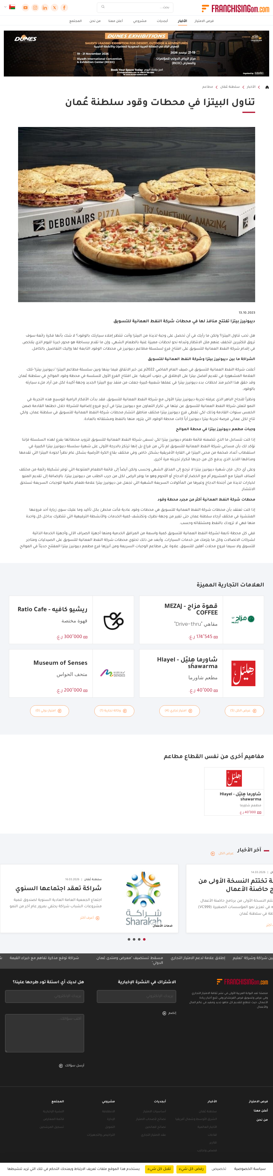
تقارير (213, 1143)
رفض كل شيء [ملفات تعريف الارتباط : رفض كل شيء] (191, 1169)
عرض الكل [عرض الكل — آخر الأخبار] (222, 853)
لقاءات (212, 1135)
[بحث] (138, 7)
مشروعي (140, 21)
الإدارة (111, 1119)
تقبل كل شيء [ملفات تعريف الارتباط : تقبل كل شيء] (159, 1169)
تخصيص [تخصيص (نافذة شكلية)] (219, 1169)
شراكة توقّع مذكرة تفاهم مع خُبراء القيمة (36, 958)
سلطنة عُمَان (230, 87)
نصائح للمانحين (155, 1127)
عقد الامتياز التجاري (153, 1135)
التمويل (110, 1127)
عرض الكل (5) (243, 711)
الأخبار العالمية (207, 1127)
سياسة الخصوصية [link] (250, 1169)
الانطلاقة (108, 1112)
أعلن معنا (115, 21)
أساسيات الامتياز (154, 1112)
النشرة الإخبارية (53, 1112)
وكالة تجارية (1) (113, 711)
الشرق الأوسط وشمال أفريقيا (196, 1119)
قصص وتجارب (207, 1151)
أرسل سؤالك (71, 1066)
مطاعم (207, 87)
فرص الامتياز (204, 21)
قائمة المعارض (53, 1119)
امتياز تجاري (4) (178, 711)
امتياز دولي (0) (48, 711)
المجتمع (75, 21)
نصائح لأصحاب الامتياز (151, 1119)
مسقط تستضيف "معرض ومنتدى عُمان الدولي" (122, 960)
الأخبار (182, 21)
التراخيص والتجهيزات (101, 1135)
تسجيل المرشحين (52, 1127)
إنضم (169, 1013)
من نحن (95, 21)
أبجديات (162, 21)
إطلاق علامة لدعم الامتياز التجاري (190, 958)
